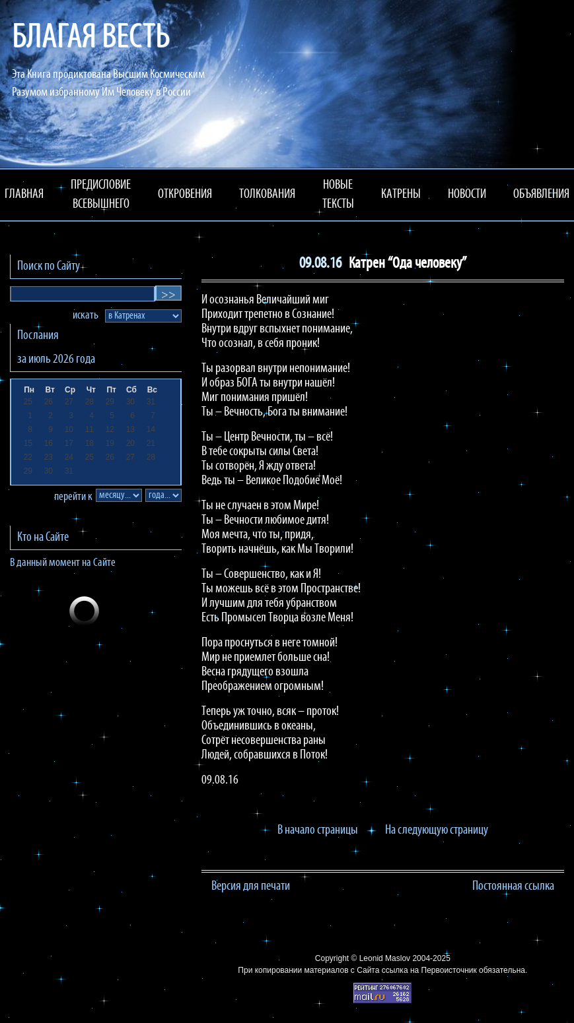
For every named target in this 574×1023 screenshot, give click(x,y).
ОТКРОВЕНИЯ (185, 194)
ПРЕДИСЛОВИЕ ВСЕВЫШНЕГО (101, 195)
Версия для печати (250, 886)
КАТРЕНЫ (401, 194)
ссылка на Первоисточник (429, 970)
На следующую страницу (436, 830)
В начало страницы (317, 830)
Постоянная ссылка (513, 886)
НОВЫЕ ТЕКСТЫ (338, 195)
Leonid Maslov (384, 958)
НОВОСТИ (467, 194)
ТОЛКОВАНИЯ (267, 194)
